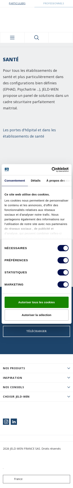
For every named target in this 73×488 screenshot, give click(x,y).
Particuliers (17, 3)
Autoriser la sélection (36, 315)
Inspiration (12, 378)
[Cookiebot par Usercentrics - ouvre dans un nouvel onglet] (52, 169)
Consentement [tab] (14, 180)
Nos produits (14, 368)
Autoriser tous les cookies (36, 302)
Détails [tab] (35, 180)
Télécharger (36, 331)
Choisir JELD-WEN (16, 396)
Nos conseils (13, 387)
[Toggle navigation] (12, 37)
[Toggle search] (36, 37)
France (14, 479)
